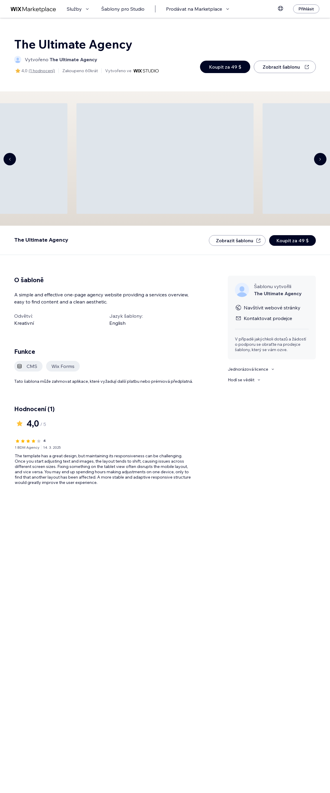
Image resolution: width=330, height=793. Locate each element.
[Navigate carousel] (10, 159)
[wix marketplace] (33, 9)
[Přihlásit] (306, 8)
